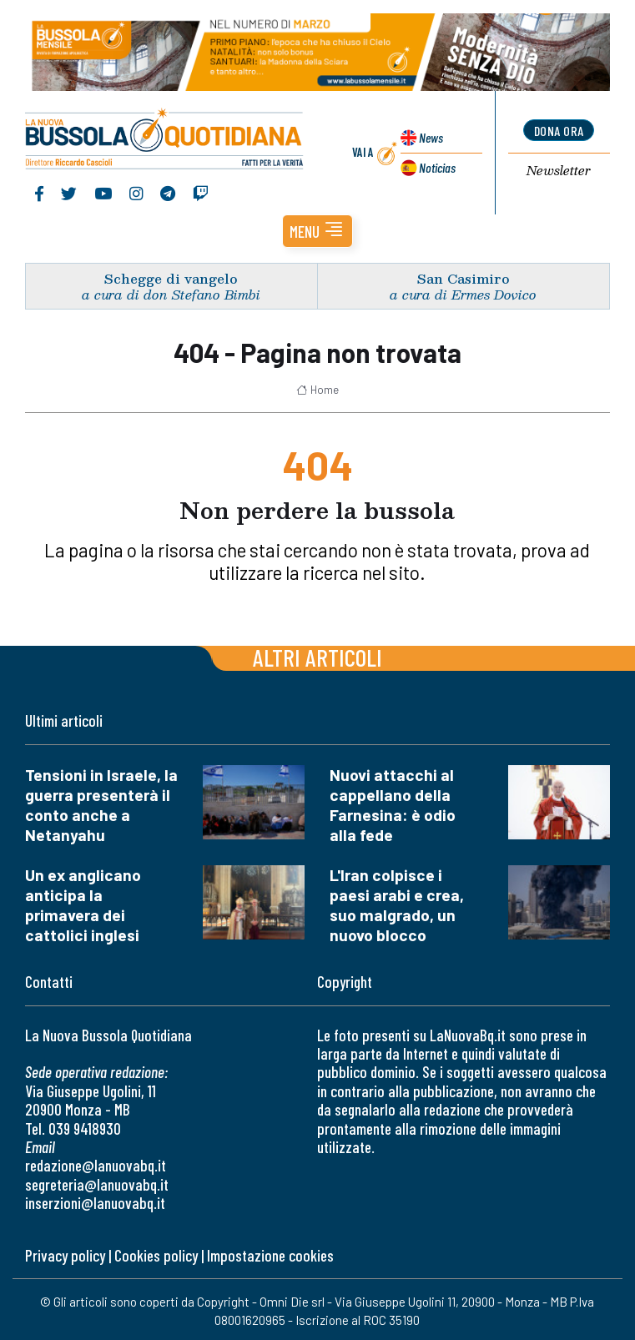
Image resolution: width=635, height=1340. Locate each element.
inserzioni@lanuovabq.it (95, 1202)
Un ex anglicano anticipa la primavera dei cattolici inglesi (83, 905)
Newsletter (559, 171)
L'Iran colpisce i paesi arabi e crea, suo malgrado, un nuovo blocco (397, 905)
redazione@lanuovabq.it (95, 1165)
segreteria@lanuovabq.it (97, 1184)
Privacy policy (65, 1255)
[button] (317, 231)
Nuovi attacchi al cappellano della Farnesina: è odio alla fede (393, 804)
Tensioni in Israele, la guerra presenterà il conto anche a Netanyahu (101, 804)
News (431, 137)
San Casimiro (463, 278)
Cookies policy (156, 1255)
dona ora (559, 131)
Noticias (437, 167)
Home (317, 389)
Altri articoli (317, 657)
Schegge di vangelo (171, 278)
